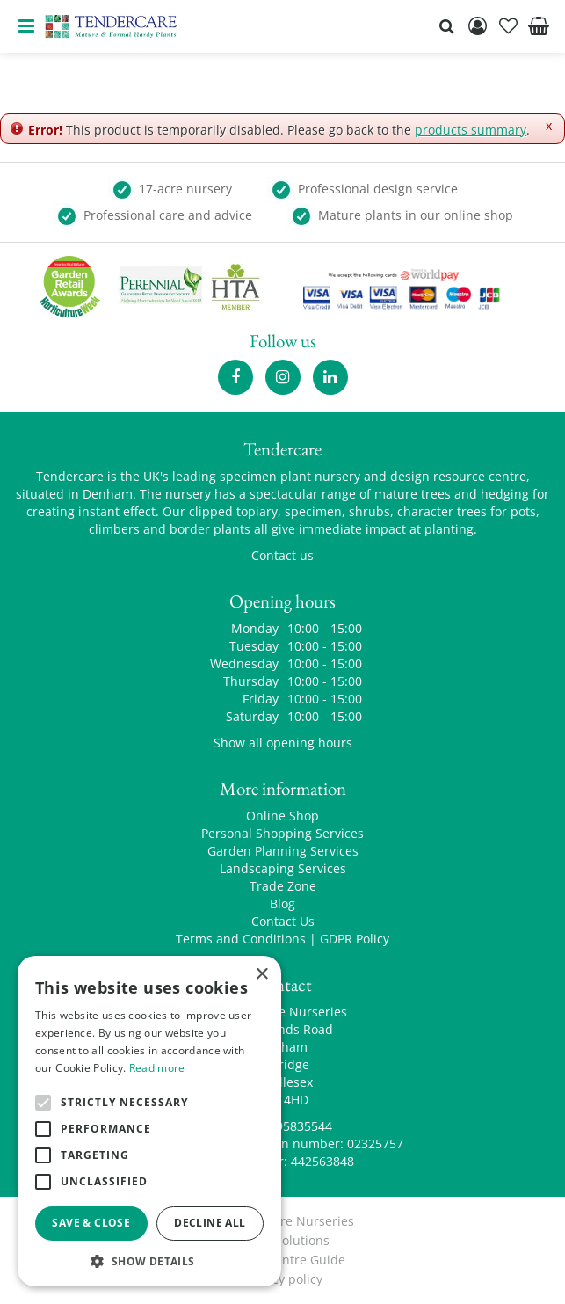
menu (26, 26)
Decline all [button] (209, 1222)
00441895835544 (283, 1126)
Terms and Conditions (241, 938)
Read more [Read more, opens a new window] (157, 1067)
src (446, 26)
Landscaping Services (283, 868)
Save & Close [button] (91, 1222)
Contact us (282, 555)
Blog (282, 903)
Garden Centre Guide (282, 1259)
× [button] (261, 974)
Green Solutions (282, 1240)
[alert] (149, 1121)
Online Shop (282, 815)
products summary (470, 129)
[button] (149, 1260)
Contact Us (283, 921)
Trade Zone (283, 886)
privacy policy (282, 1279)
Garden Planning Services (283, 850)
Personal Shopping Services (282, 833)
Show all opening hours (283, 742)
